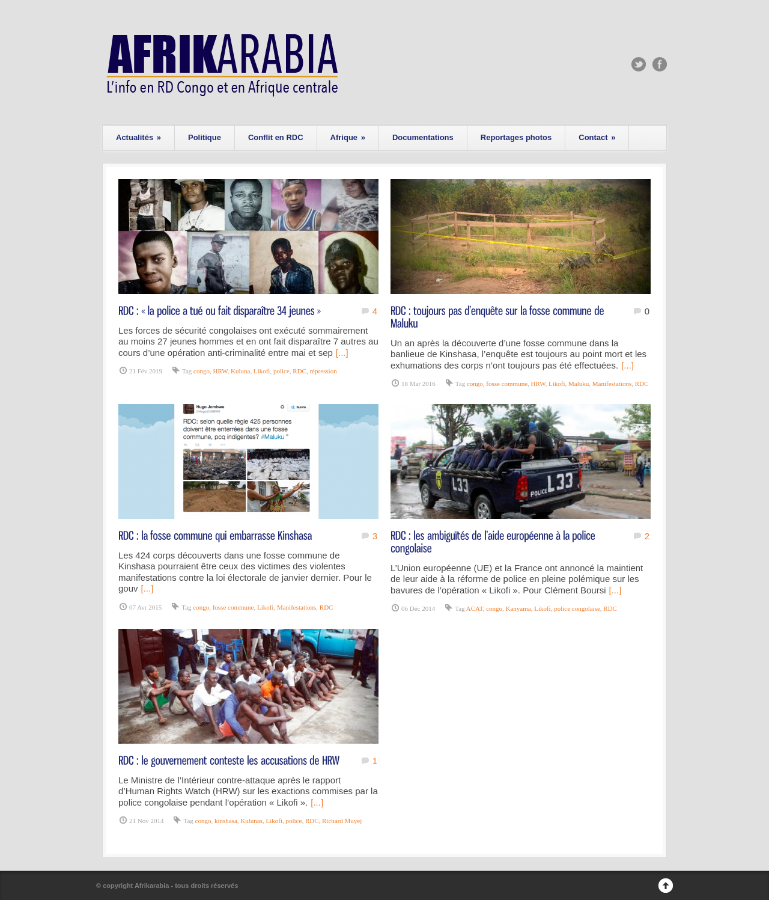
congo (201, 371)
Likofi (262, 371)
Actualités (138, 137)
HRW (220, 371)
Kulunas (251, 820)
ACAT (474, 608)
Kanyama (518, 608)
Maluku (578, 383)
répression (322, 371)
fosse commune (506, 383)
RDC (299, 371)
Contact (597, 137)
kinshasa (225, 820)
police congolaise (577, 608)
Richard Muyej (342, 820)
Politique (204, 137)
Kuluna (240, 371)
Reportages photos (516, 137)
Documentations (423, 137)
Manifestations (611, 383)
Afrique (347, 137)
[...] (342, 352)
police (281, 371)
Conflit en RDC (275, 137)
